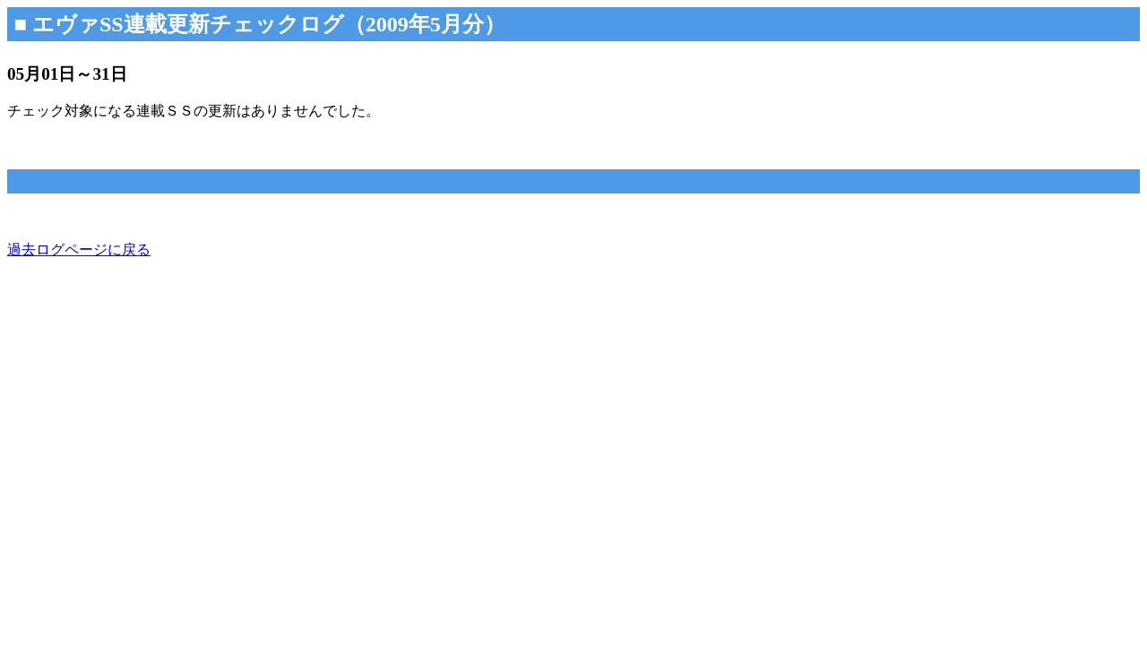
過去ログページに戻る (79, 249)
